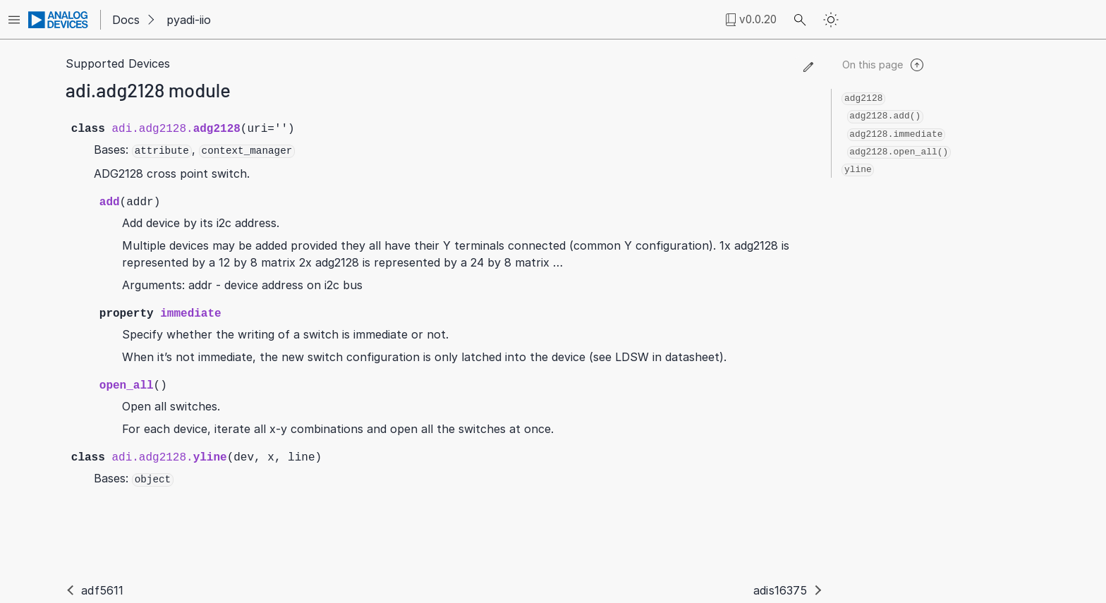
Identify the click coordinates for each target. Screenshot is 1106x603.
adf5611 (102, 590)
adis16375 (780, 590)
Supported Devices (118, 63)
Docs (126, 20)
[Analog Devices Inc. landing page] (58, 19)
